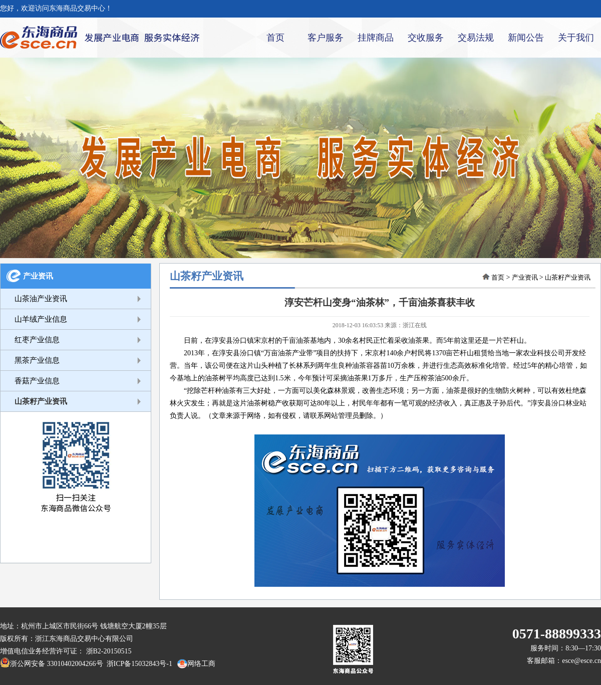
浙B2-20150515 (109, 651)
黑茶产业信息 (37, 360)
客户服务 (326, 38)
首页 (275, 38)
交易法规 (476, 38)
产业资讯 (38, 276)
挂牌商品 (376, 38)
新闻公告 (526, 38)
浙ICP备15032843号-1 (137, 663)
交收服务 (426, 38)
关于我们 (576, 38)
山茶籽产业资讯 (41, 401)
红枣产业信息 (37, 340)
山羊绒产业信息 (41, 319)
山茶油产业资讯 (41, 299)
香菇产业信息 (37, 381)
